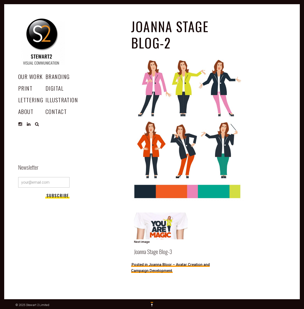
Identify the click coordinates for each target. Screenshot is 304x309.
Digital (54, 88)
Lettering (30, 100)
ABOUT (25, 111)
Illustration (61, 100)
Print (25, 88)
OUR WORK (30, 76)
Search (37, 124)
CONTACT (56, 111)
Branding (57, 76)
